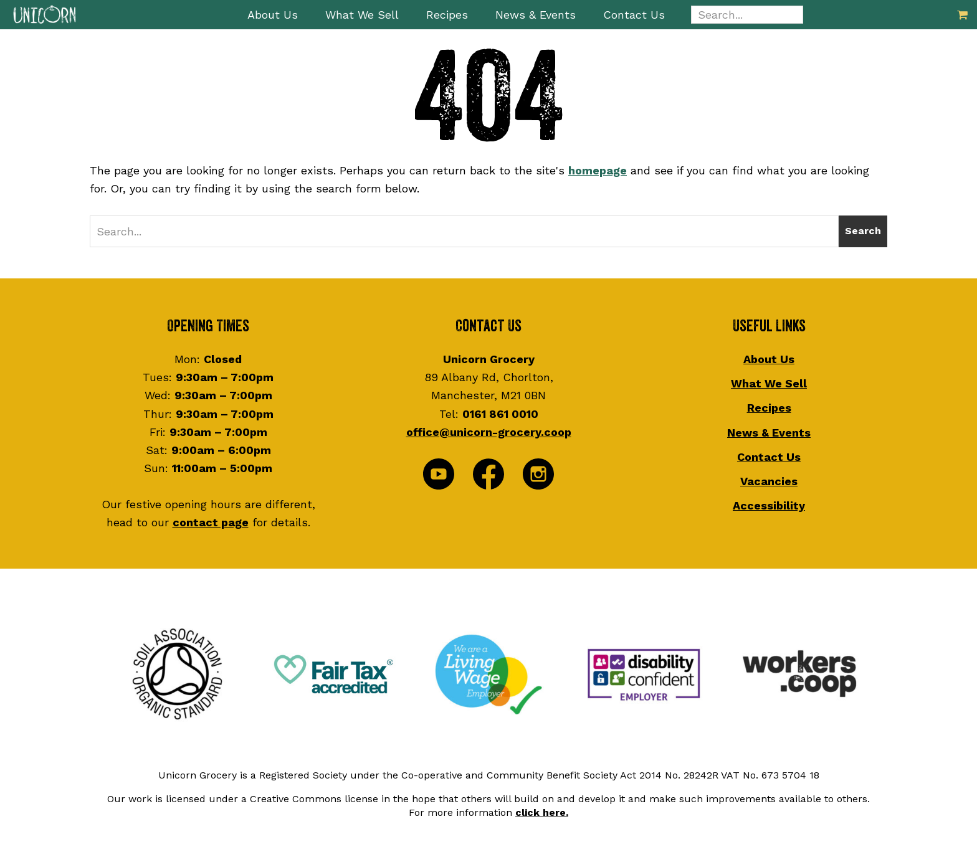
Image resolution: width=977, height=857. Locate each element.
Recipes (769, 407)
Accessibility (769, 505)
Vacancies (769, 481)
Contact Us (769, 456)
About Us (768, 359)
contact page (211, 522)
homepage (597, 170)
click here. (541, 812)
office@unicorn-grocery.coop (488, 431)
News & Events (769, 432)
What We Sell (769, 383)
